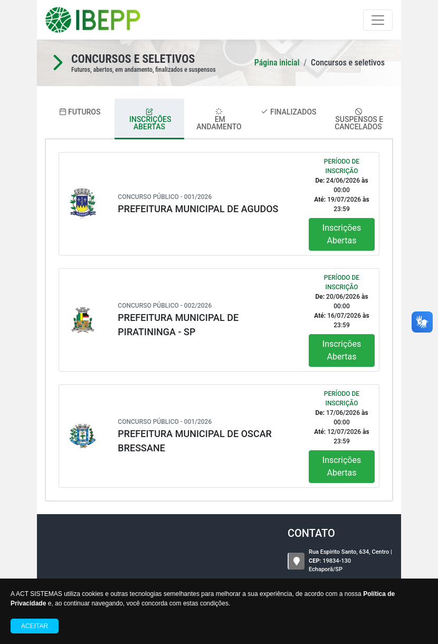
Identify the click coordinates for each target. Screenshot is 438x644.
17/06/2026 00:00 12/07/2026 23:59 (341, 427)
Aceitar (34, 626)
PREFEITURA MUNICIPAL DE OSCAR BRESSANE (195, 440)
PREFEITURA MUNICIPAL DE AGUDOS (198, 208)
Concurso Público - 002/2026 (165, 305)
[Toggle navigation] (378, 20)
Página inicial (277, 63)
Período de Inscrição (341, 166)
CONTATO (311, 533)
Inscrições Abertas (341, 234)
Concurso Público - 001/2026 (165, 197)
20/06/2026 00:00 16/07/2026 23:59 (341, 311)
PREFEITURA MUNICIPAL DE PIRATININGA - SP (178, 324)
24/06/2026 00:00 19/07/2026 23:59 (341, 195)
